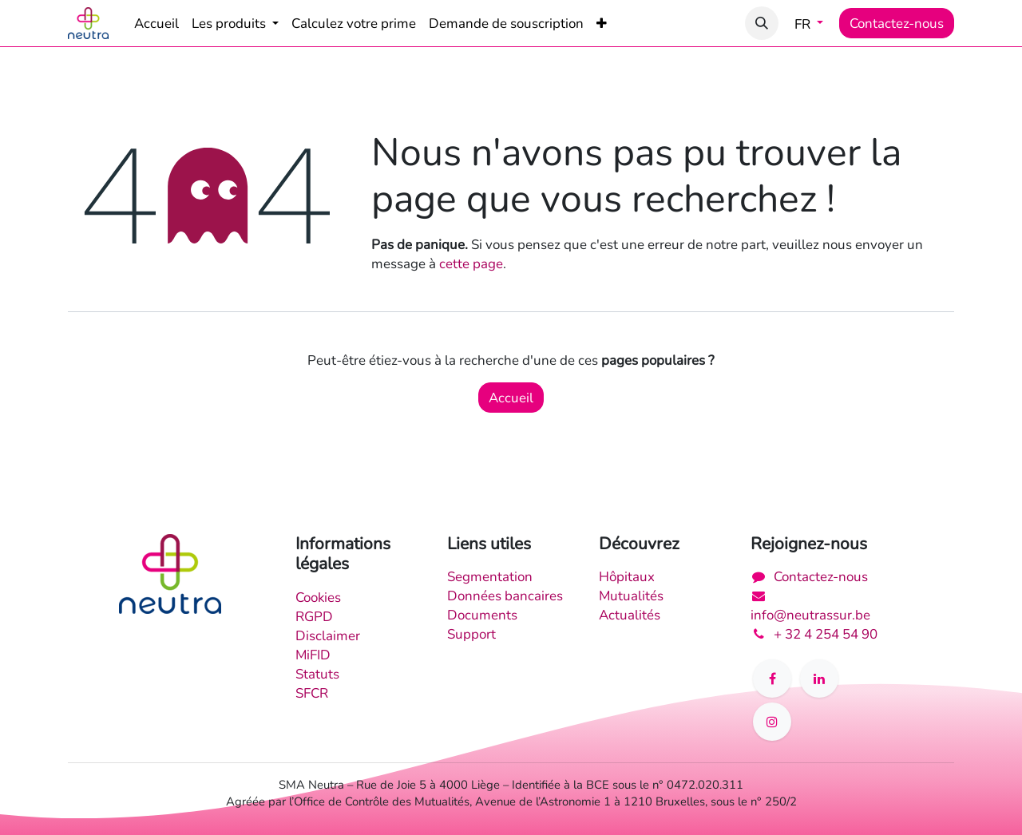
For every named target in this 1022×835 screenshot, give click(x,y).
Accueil (511, 398)
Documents (482, 615)
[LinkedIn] (819, 678)
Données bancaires (505, 595)
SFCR (311, 693)
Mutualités (631, 595)
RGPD (314, 616)
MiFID (313, 655)
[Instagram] (772, 721)
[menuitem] (156, 23)
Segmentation (490, 576)
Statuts (317, 674)
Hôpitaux (627, 576)
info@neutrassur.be (810, 615)
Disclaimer (327, 635)
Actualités (629, 615)
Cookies (318, 597)
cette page (471, 263)
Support (471, 634)
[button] (761, 23)
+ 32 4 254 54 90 (825, 634)
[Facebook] (772, 678)
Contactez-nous (897, 23)
